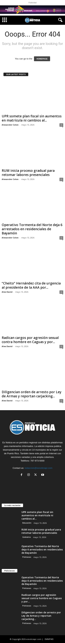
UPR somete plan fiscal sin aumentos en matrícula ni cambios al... (32, 118)
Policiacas (26, 557)
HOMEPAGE (42, 59)
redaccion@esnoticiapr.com (38, 468)
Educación (26, 523)
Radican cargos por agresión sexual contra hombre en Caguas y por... (30, 339)
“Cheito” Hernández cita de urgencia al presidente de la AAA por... (31, 285)
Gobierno (26, 537)
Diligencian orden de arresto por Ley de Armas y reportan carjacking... (31, 394)
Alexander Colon (10, 124)
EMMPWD (49, 639)
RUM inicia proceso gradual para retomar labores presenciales (28, 172)
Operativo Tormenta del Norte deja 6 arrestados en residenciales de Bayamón (32, 229)
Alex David (7, 292)
